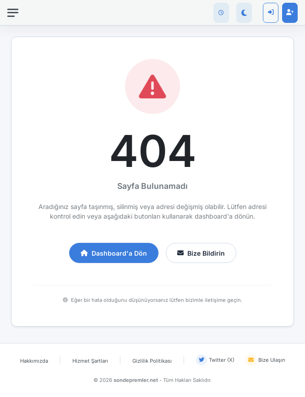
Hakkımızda (34, 361)
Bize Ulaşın (265, 359)
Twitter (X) (215, 359)
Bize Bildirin (201, 253)
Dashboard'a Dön (114, 253)
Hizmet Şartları (90, 361)
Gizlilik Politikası (152, 361)
